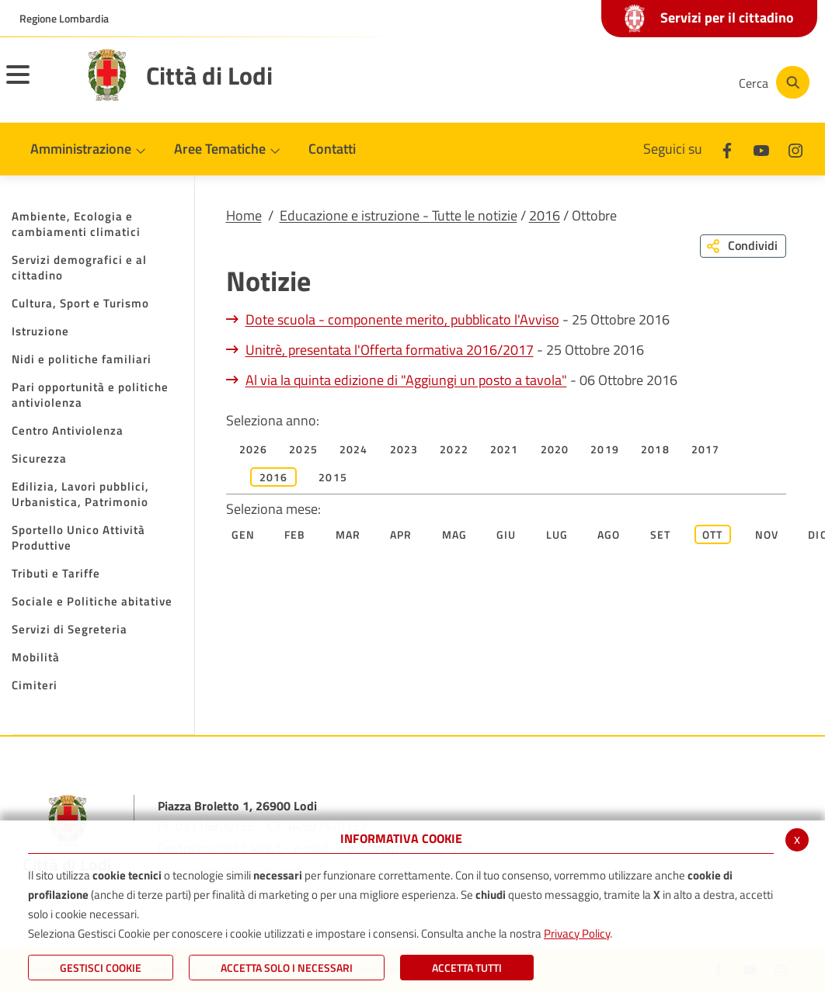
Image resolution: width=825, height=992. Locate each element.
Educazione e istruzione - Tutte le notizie (398, 215)
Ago (609, 534)
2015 (333, 477)
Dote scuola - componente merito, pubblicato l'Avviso (402, 319)
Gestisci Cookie (100, 967)
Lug (557, 534)
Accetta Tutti (467, 967)
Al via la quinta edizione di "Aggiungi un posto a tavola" (406, 379)
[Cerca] (772, 82)
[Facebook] (571, 82)
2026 (253, 449)
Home (244, 215)
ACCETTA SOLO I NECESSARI (287, 967)
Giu (506, 534)
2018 (655, 449)
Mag (455, 534)
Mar (348, 534)
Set (660, 534)
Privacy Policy (577, 933)
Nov (767, 534)
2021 (504, 449)
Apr (401, 534)
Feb (295, 534)
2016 (544, 215)
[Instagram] (665, 82)
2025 (303, 449)
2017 (705, 449)
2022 (454, 449)
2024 (353, 449)
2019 (604, 449)
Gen (243, 534)
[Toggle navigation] (37, 85)
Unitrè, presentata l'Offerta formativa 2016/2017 (389, 349)
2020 (555, 449)
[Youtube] (618, 82)
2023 (404, 449)
